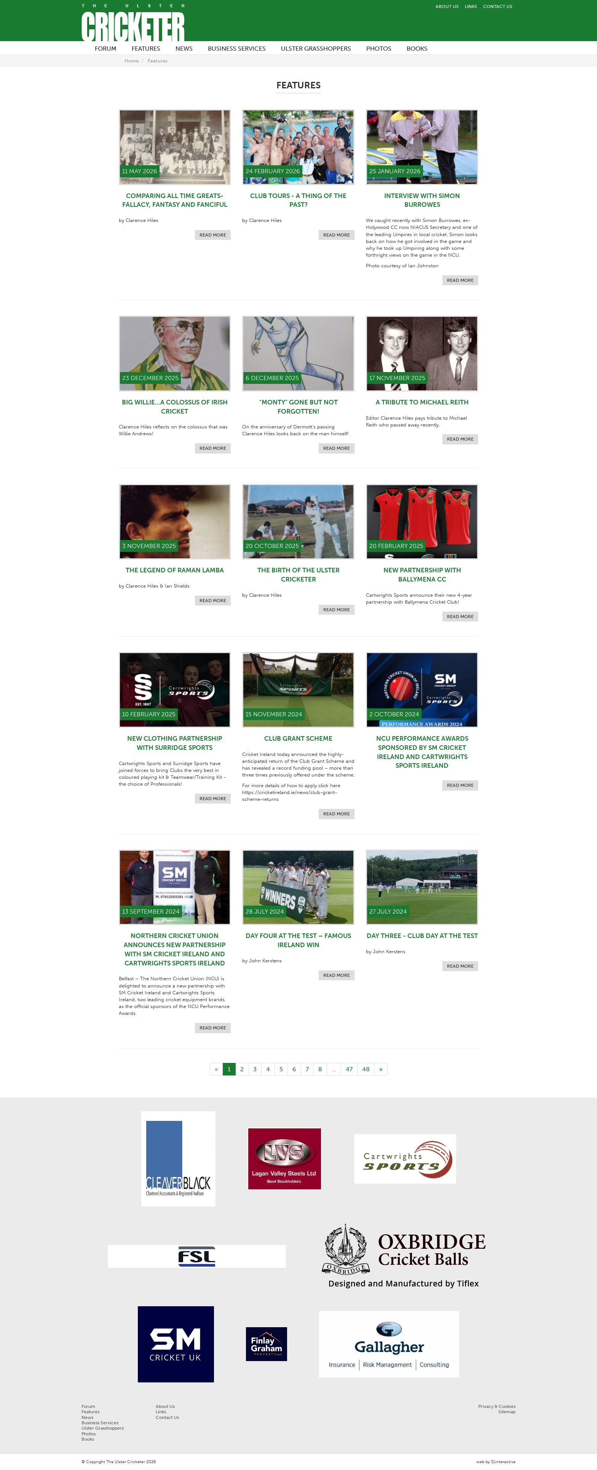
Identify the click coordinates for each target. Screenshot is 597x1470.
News (87, 1417)
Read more (213, 235)
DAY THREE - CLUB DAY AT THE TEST (422, 936)
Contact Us (497, 6)
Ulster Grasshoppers (102, 1428)
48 (366, 1069)
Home (132, 61)
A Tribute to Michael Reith (422, 402)
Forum (88, 1406)
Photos (88, 1433)
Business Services (99, 1422)
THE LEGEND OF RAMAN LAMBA (175, 570)
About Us (447, 6)
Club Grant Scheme (298, 738)
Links (471, 6)
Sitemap (507, 1411)
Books (87, 1439)
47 (349, 1069)
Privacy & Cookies (497, 1406)
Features (158, 61)
